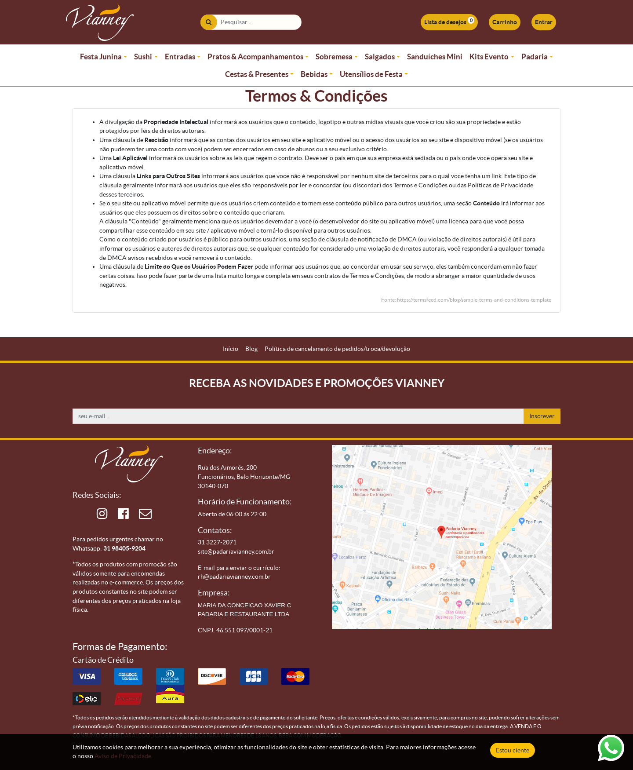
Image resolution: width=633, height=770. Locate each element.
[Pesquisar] (208, 22)
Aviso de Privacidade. (124, 755)
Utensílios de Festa (371, 74)
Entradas (180, 56)
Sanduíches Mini (434, 56)
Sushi (143, 56)
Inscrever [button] (542, 416)
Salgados (380, 56)
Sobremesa (334, 56)
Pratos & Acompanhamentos (255, 56)
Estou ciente (512, 750)
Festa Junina (101, 56)
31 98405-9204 (124, 548)
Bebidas (314, 74)
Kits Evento (489, 56)
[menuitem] (230, 349)
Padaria (534, 56)
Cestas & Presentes (256, 74)
